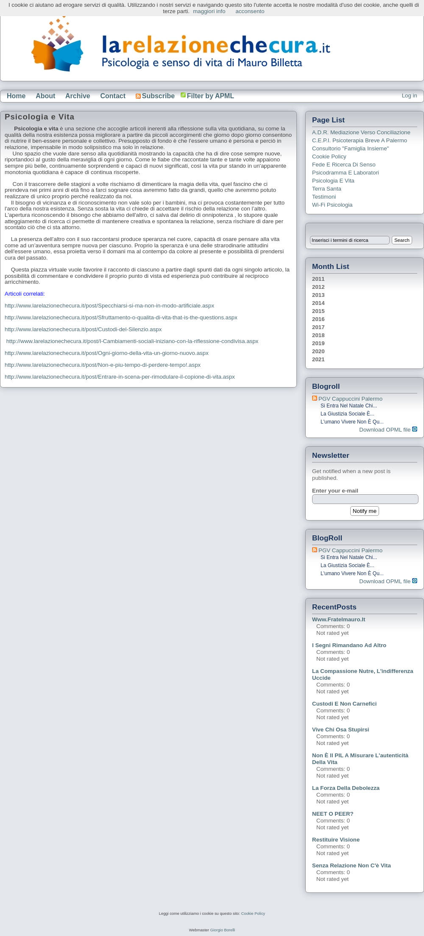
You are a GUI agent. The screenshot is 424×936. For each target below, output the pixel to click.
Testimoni (324, 197)
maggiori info (209, 11)
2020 (318, 351)
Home (16, 96)
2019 (318, 343)
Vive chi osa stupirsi (340, 729)
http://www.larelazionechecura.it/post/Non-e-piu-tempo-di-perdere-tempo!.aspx (103, 365)
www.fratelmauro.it (338, 619)
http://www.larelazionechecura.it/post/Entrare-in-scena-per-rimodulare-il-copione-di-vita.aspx (120, 377)
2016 (318, 319)
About (45, 96)
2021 (318, 359)
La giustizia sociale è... (347, 414)
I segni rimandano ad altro (349, 645)
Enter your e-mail (335, 490)
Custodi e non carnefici (344, 704)
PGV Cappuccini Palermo (350, 399)
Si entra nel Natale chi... (349, 406)
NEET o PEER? (333, 814)
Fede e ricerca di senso (344, 164)
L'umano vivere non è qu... (352, 422)
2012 (318, 287)
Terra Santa (326, 189)
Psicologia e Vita (333, 180)
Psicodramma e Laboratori (345, 172)
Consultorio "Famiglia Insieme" (350, 148)
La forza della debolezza (345, 788)
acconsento (250, 11)
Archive (77, 96)
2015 (318, 311)
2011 (318, 279)
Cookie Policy (329, 156)
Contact (113, 96)
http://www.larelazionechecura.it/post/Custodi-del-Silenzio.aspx (83, 329)
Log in (409, 95)
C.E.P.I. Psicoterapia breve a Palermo (359, 140)
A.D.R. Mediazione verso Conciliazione (361, 132)
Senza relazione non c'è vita (351, 865)
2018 (318, 335)
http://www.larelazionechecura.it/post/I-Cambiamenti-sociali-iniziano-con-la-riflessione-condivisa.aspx (132, 341)
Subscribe (155, 96)
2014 (318, 303)
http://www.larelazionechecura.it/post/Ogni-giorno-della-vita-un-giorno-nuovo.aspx (107, 353)
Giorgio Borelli (222, 930)
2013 (318, 295)
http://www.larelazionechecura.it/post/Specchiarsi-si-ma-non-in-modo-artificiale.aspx (109, 305)
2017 (318, 327)
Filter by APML (210, 96)
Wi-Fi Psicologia (332, 205)
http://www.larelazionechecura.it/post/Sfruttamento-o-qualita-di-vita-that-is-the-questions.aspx (121, 317)
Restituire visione (336, 839)
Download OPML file (388, 429)
